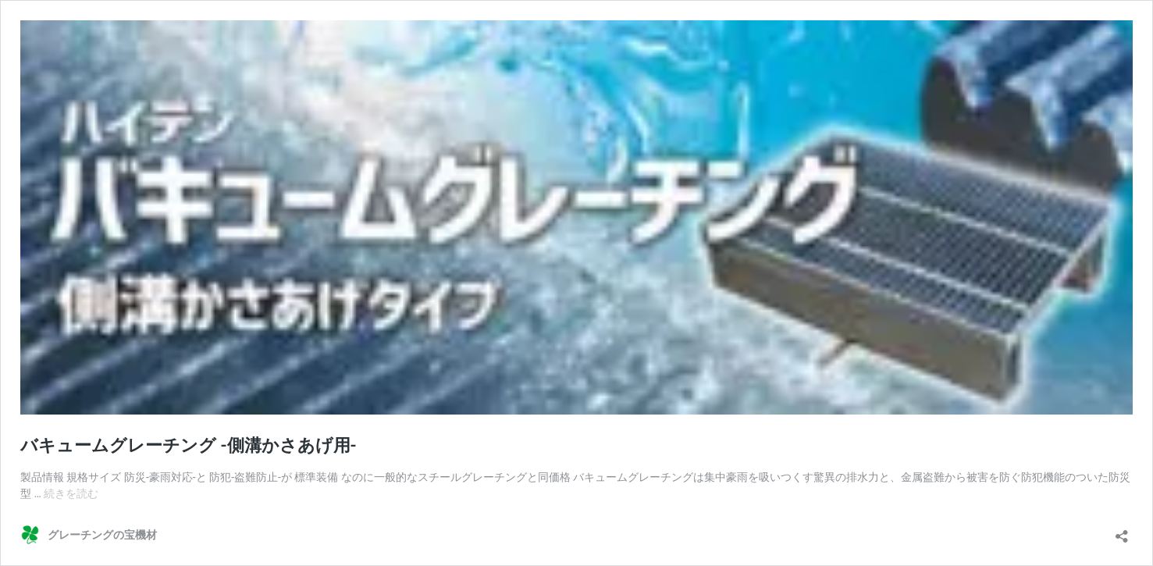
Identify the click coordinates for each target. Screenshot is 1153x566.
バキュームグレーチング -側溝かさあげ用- (188, 445)
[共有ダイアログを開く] (1122, 531)
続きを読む (71, 493)
